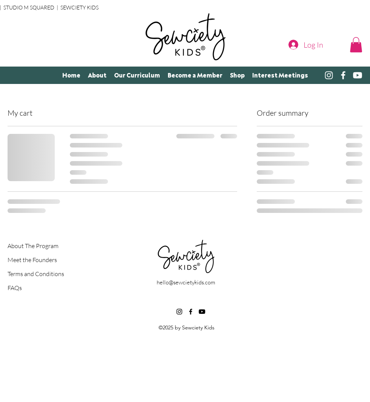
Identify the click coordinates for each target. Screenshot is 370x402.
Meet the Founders (32, 260)
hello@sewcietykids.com (186, 282)
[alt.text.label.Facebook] (343, 75)
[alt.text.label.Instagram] (329, 75)
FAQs (15, 288)
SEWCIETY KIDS (79, 7)
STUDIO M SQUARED (28, 7)
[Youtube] (202, 311)
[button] (356, 45)
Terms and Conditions (34, 274)
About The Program (33, 246)
